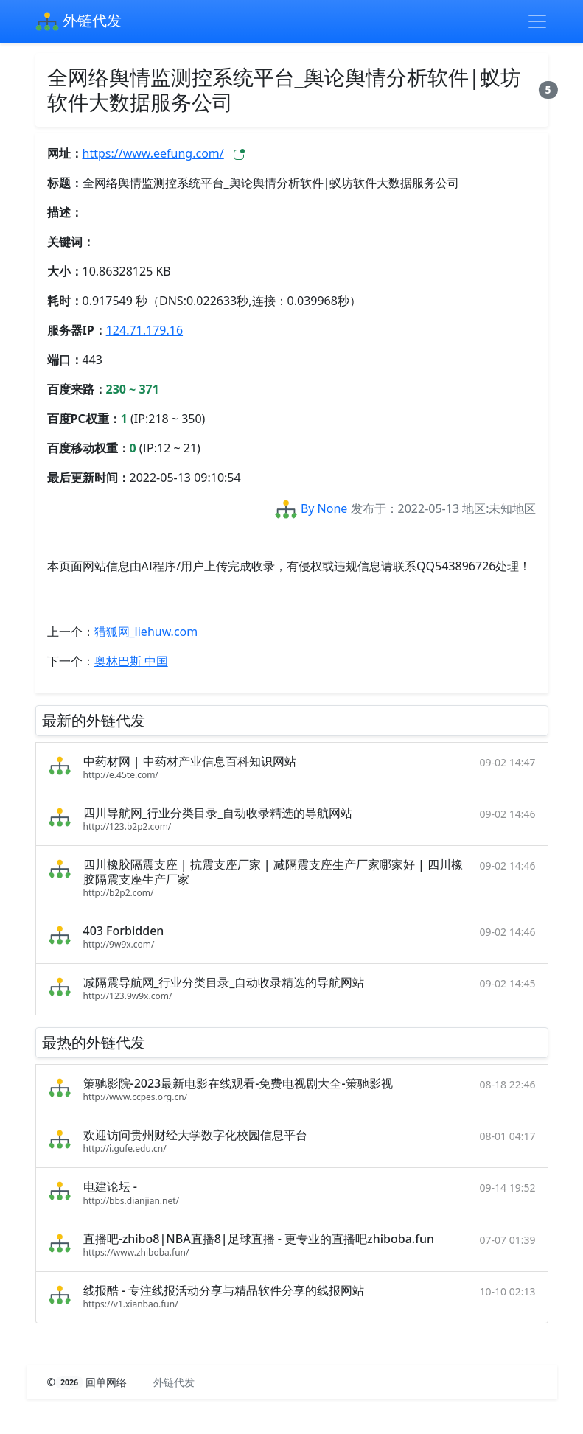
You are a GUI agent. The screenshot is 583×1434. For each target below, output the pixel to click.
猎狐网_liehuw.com (146, 631)
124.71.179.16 (144, 330)
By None (311, 508)
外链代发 (78, 22)
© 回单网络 (88, 1382)
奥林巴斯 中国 (131, 661)
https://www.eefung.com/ (153, 153)
